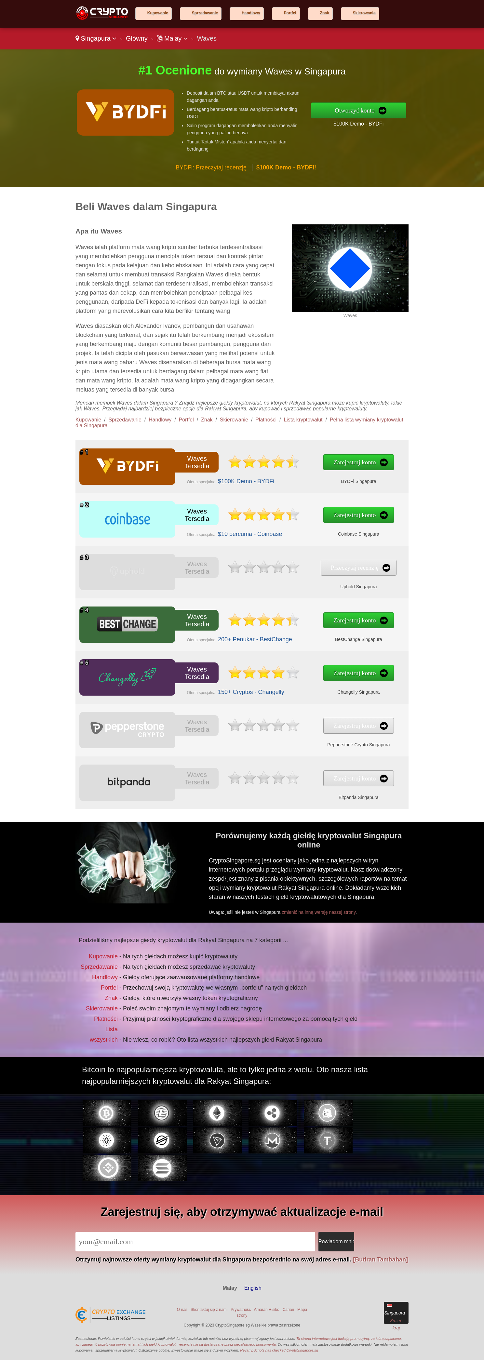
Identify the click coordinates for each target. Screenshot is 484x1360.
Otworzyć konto (355, 110)
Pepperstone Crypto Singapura (281, 739)
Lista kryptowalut (303, 419)
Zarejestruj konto (279, 464)
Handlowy (251, 13)
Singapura (95, 38)
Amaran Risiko (266, 1309)
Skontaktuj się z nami (209, 1309)
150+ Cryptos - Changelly (215, 686)
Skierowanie (364, 13)
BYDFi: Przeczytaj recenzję (211, 167)
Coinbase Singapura (281, 528)
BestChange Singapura (281, 633)
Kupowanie (157, 13)
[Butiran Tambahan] (380, 1259)
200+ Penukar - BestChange (218, 634)
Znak (324, 13)
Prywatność (241, 1309)
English (252, 1288)
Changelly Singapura (281, 686)
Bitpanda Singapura (281, 791)
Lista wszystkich (125, 1017)
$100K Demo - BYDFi (358, 124)
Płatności (265, 419)
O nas (182, 1309)
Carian (288, 1309)
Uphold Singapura (281, 581)
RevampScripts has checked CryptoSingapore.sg (279, 1350)
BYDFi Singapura (281, 475)
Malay (172, 38)
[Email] (195, 1241)
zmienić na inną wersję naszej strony (346, 897)
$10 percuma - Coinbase (215, 528)
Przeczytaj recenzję (279, 569)
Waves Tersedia (182, 464)
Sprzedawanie (205, 13)
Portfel (290, 13)
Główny (137, 38)
